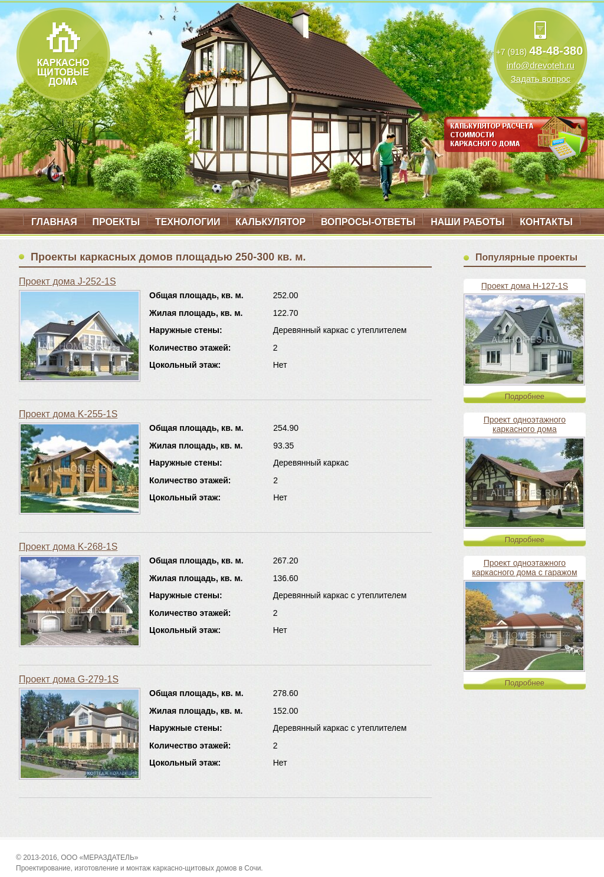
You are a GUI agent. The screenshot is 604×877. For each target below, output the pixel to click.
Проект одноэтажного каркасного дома (525, 424)
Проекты (116, 222)
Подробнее (524, 396)
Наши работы (467, 222)
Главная (54, 222)
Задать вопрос (540, 79)
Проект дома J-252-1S (67, 281)
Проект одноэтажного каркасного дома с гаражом (524, 567)
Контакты (546, 222)
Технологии (187, 222)
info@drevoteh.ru (541, 65)
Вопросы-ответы (368, 222)
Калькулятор (270, 222)
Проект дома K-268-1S (68, 547)
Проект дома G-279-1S (69, 679)
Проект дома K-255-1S (68, 414)
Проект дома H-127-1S (524, 286)
